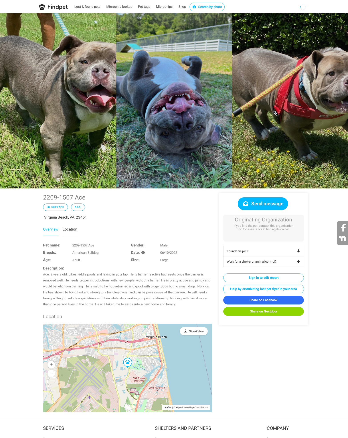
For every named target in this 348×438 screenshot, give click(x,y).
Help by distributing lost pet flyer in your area (263, 289)
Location (70, 229)
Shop (182, 7)
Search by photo (207, 7)
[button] (124, 358)
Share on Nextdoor (263, 311)
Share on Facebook (263, 300)
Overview (50, 229)
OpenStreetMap (185, 407)
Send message (262, 203)
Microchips (164, 7)
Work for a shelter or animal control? (264, 261)
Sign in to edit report (264, 278)
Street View (196, 331)
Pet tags (144, 7)
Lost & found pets (87, 7)
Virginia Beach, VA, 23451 (65, 217)
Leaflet (168, 407)
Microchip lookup (119, 7)
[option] (58, 100)
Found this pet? (264, 251)
